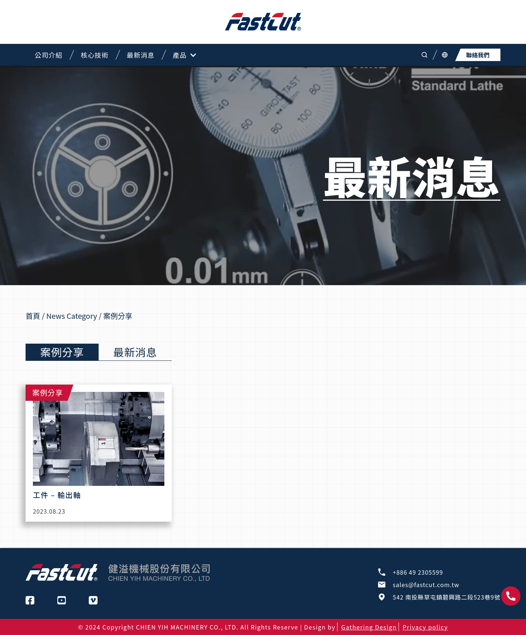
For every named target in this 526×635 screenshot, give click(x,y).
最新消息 (141, 55)
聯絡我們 (477, 54)
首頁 (33, 315)
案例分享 (62, 351)
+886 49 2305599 (418, 572)
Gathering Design (369, 627)
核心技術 (94, 55)
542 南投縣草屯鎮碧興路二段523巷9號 (446, 597)
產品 (184, 55)
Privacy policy (425, 627)
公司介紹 (48, 55)
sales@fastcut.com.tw (426, 584)
